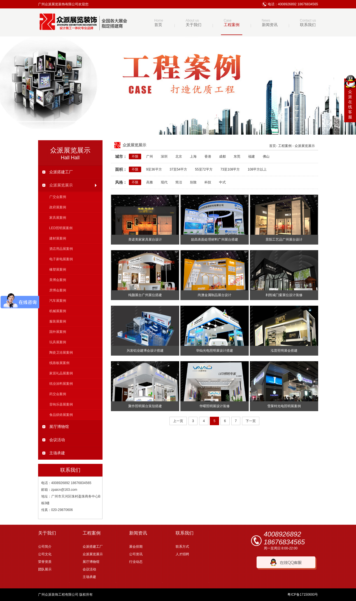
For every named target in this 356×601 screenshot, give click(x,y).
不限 (135, 156)
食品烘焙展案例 (61, 415)
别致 (193, 182)
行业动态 (136, 562)
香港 (207, 156)
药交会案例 (57, 394)
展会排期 (136, 547)
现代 (164, 182)
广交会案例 (57, 197)
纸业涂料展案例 (61, 384)
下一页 (251, 421)
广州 (149, 156)
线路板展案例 (59, 363)
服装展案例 (57, 321)
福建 (251, 156)
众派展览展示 (70, 185)
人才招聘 (182, 554)
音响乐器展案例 (61, 404)
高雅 (149, 182)
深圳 (164, 156)
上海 (193, 156)
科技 (207, 182)
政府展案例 (57, 207)
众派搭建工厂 (57, 172)
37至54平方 (178, 169)
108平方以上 (257, 169)
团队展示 (45, 569)
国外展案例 (57, 332)
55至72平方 (204, 169)
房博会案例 (57, 290)
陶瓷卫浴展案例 (61, 352)
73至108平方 (230, 169)
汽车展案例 (57, 301)
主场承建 (53, 453)
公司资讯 (136, 554)
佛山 (266, 156)
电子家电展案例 (61, 259)
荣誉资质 (45, 562)
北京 (178, 156)
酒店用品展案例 (61, 249)
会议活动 (53, 439)
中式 (222, 182)
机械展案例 (57, 311)
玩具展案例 (57, 342)
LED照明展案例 (61, 228)
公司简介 (45, 547)
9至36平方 (154, 169)
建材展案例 (57, 238)
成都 (222, 156)
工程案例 (285, 146)
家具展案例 (57, 218)
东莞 (237, 156)
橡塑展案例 (57, 269)
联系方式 (182, 547)
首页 (272, 146)
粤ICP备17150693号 (302, 595)
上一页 (178, 421)
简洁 (178, 182)
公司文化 (45, 554)
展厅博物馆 (55, 426)
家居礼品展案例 (61, 373)
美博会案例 (57, 280)
